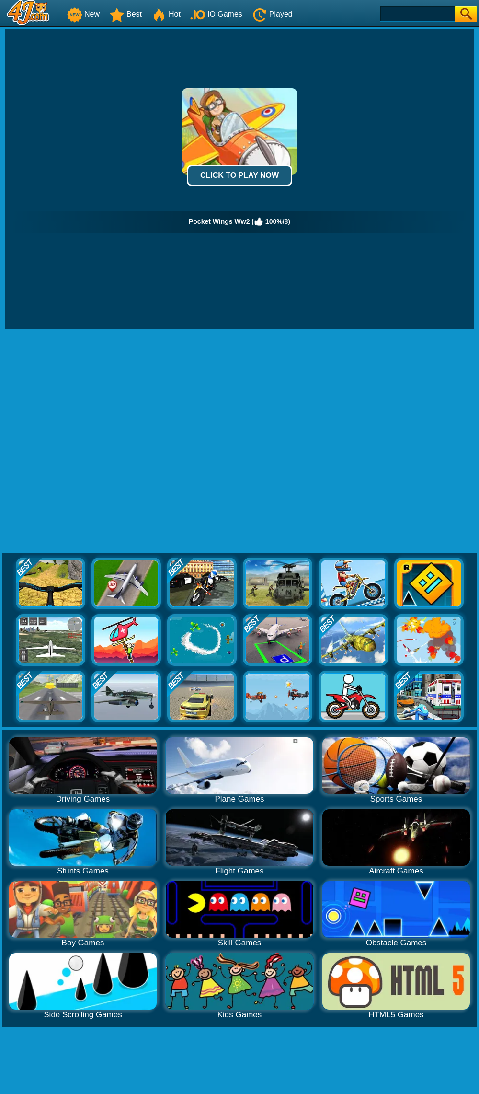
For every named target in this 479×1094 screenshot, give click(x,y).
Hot (166, 14)
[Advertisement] (107, 441)
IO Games (216, 14)
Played (272, 14)
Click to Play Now (239, 175)
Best (125, 14)
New (83, 14)
